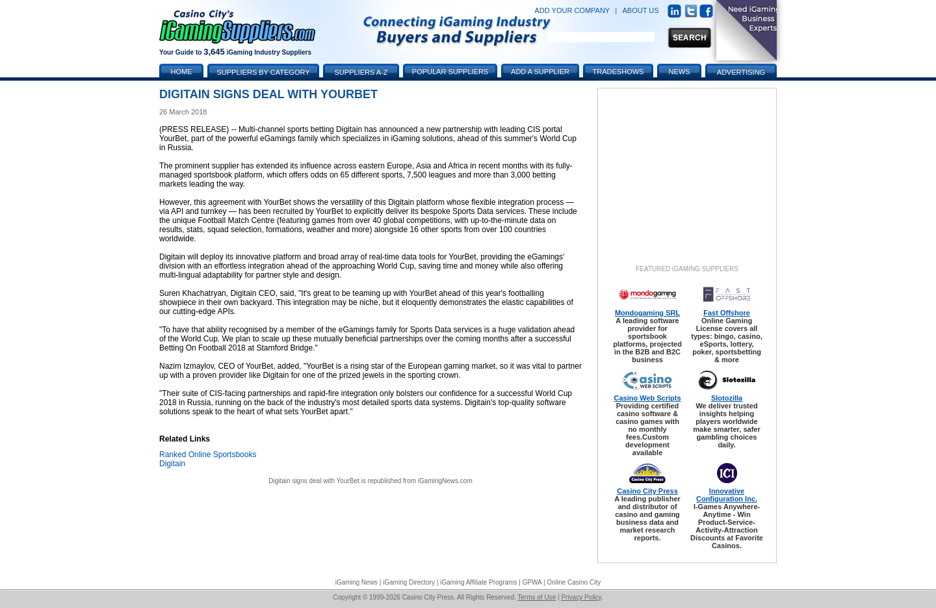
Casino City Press (647, 491)
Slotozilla (726, 398)
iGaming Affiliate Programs (478, 582)
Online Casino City (574, 582)
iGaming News (356, 582)
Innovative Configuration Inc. (726, 495)
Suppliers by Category (262, 72)
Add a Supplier (540, 71)
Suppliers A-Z (361, 72)
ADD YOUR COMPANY (572, 10)
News (679, 71)
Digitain (172, 463)
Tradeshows (618, 71)
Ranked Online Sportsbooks (207, 454)
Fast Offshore (726, 313)
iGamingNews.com (445, 480)
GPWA (532, 582)
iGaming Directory (409, 582)
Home (181, 71)
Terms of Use (536, 597)
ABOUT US (641, 10)
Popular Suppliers (450, 71)
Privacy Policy (581, 597)
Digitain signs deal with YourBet (313, 480)
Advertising (741, 72)
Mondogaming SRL (647, 313)
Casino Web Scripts (647, 398)
